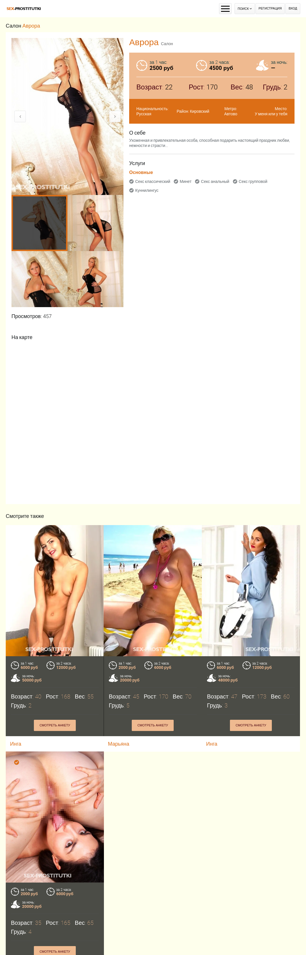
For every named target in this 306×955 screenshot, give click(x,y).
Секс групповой (253, 181)
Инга (211, 744)
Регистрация (270, 8)
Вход (292, 8)
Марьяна (118, 744)
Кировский (199, 111)
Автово (230, 114)
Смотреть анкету (55, 725)
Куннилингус (146, 190)
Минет (185, 181)
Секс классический (152, 181)
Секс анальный (215, 181)
